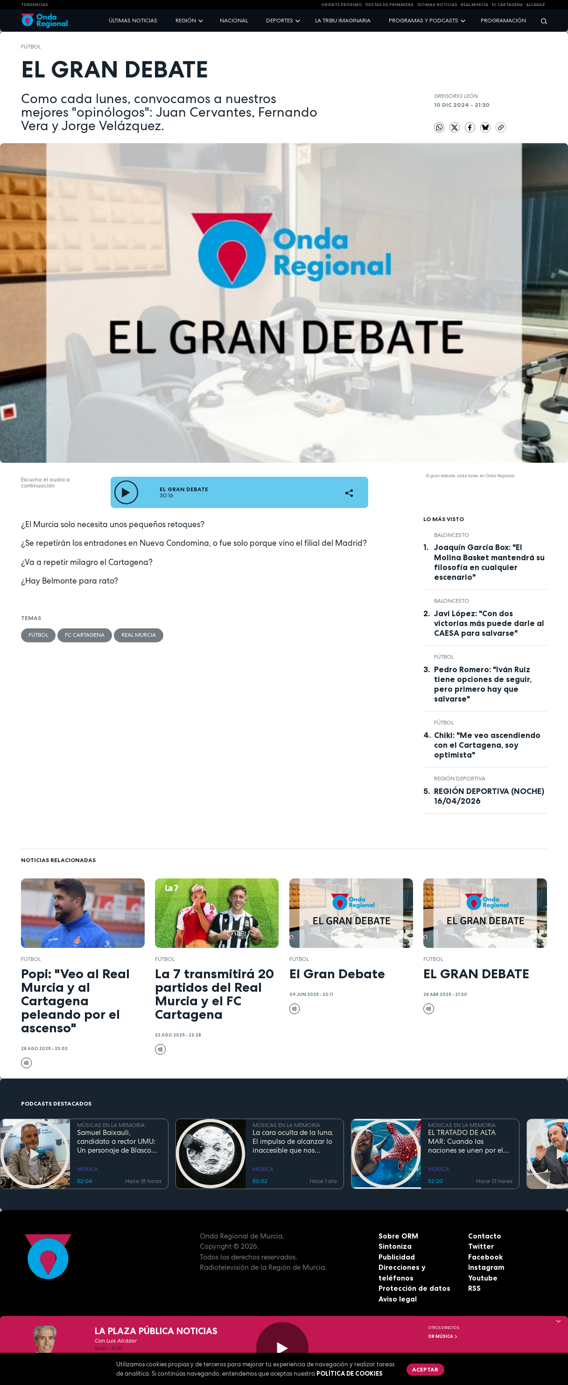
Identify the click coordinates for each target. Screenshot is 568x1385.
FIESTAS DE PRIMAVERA (389, 4)
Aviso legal (398, 1299)
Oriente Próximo (341, 4)
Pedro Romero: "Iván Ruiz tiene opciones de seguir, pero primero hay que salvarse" (483, 684)
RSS (474, 1288)
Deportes (279, 20)
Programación (503, 20)
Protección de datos (414, 1288)
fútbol (31, 46)
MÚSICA (87, 1169)
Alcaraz (535, 4)
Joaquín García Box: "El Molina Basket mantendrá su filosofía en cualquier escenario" (489, 562)
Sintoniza (395, 1246)
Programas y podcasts (423, 20)
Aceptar (425, 1369)
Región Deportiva (459, 778)
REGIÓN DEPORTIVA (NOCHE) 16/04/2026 (489, 796)
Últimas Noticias (437, 4)
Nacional (234, 20)
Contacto (484, 1236)
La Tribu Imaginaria (343, 20)
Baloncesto (451, 535)
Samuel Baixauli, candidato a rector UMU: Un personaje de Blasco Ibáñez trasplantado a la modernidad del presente (117, 1141)
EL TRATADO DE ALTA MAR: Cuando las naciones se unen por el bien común (465, 1141)
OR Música (443, 1336)
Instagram (486, 1267)
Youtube (483, 1278)
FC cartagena (507, 4)
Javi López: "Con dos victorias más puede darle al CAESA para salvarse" (489, 623)
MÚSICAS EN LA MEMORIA (111, 1125)
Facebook (485, 1257)
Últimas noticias (133, 20)
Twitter (481, 1246)
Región (185, 20)
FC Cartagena (85, 635)
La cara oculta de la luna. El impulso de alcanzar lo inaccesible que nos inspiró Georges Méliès (293, 1141)
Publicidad (397, 1257)
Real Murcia (474, 4)
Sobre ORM (398, 1236)
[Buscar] (541, 20)
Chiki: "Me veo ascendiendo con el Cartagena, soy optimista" (487, 745)
